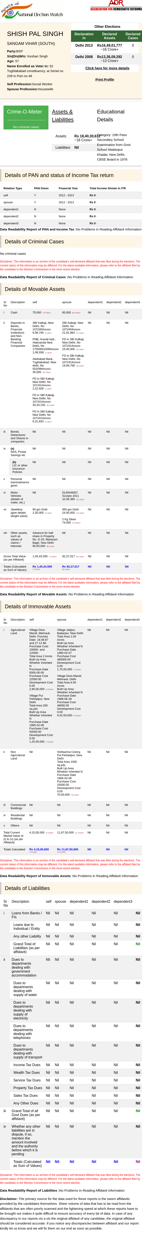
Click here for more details (107, 68)
